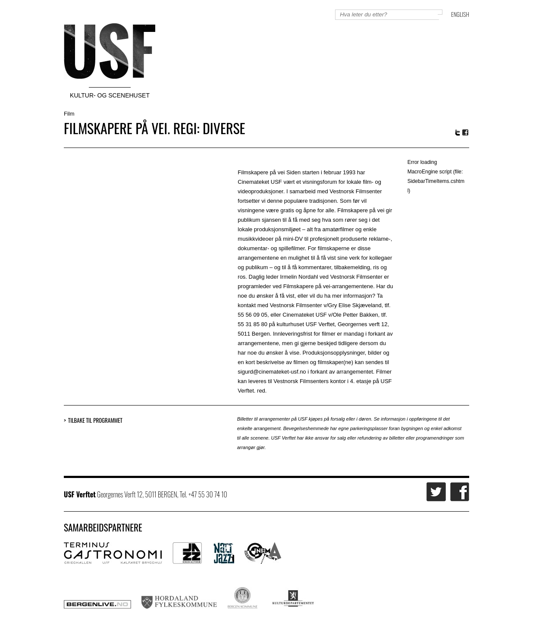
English (460, 14)
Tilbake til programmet (95, 420)
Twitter (457, 132)
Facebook (465, 132)
